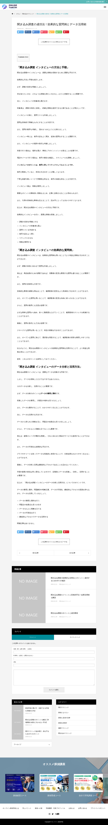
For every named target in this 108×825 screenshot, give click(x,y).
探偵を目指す (62, 723)
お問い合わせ (82, 808)
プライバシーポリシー (98, 808)
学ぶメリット (26, 808)
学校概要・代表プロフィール (55, 808)
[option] (19, 785)
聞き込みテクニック (31, 28)
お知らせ (72, 808)
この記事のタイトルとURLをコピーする (54, 42)
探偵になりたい (63, 712)
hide (26, 57)
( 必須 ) (23, 649)
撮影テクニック (63, 728)
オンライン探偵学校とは (11, 808)
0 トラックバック (75, 637)
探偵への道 (38, 808)
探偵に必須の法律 (64, 718)
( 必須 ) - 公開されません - (24, 655)
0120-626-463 (99, 2)
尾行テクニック (63, 707)
